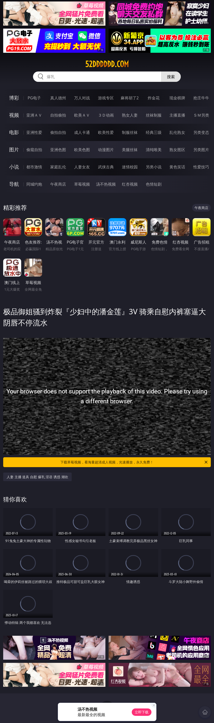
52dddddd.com (107, 64)
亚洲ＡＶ (34, 115)
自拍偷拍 (58, 115)
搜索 (171, 76)
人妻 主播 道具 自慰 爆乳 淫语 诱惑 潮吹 (37, 477)
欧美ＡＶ (82, 115)
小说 (14, 166)
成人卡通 (82, 132)
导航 (14, 184)
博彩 (14, 97)
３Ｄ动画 (106, 115)
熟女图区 (177, 149)
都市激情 (34, 167)
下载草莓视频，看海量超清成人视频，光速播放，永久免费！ (134, 462)
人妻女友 (82, 167)
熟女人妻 (130, 115)
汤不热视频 (106, 184)
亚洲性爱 (34, 132)
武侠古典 (106, 167)
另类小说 (154, 167)
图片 (14, 149)
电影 (14, 132)
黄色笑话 (177, 167)
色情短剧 (154, 184)
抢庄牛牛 (201, 98)
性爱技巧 (201, 167)
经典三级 (154, 132)
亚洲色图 (58, 149)
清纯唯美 (154, 149)
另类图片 (201, 149)
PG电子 (34, 98)
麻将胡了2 (130, 98)
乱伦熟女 (177, 132)
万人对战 (82, 98)
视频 (14, 115)
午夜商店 (58, 184)
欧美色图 (82, 149)
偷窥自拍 (34, 149)
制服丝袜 (130, 132)
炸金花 (154, 98)
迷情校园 (130, 167)
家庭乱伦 (58, 167)
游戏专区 (106, 98)
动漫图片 (106, 149)
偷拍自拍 (58, 132)
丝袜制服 (154, 115)
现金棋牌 (177, 98)
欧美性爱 (106, 132)
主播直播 (177, 115)
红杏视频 (130, 184)
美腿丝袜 (130, 149)
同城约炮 (34, 184)
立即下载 (141, 712)
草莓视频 (82, 184)
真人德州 (58, 98)
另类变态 (201, 132)
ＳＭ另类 (201, 115)
